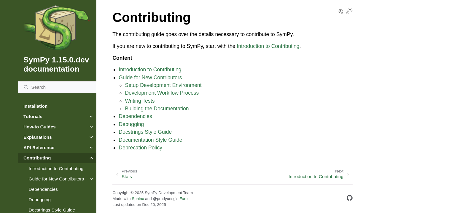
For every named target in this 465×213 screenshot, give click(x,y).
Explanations (37, 137)
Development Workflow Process (162, 93)
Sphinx (138, 198)
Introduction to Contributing (56, 168)
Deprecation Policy (140, 148)
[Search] (57, 87)
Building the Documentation (157, 109)
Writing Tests (140, 101)
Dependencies (43, 189)
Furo (183, 198)
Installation (35, 106)
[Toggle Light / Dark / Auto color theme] (349, 11)
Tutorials (32, 116)
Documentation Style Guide (150, 140)
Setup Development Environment (163, 85)
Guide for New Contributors (56, 178)
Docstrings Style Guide (145, 132)
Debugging (40, 199)
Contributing (37, 157)
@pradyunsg (164, 198)
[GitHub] (350, 199)
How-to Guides (39, 126)
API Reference (38, 147)
